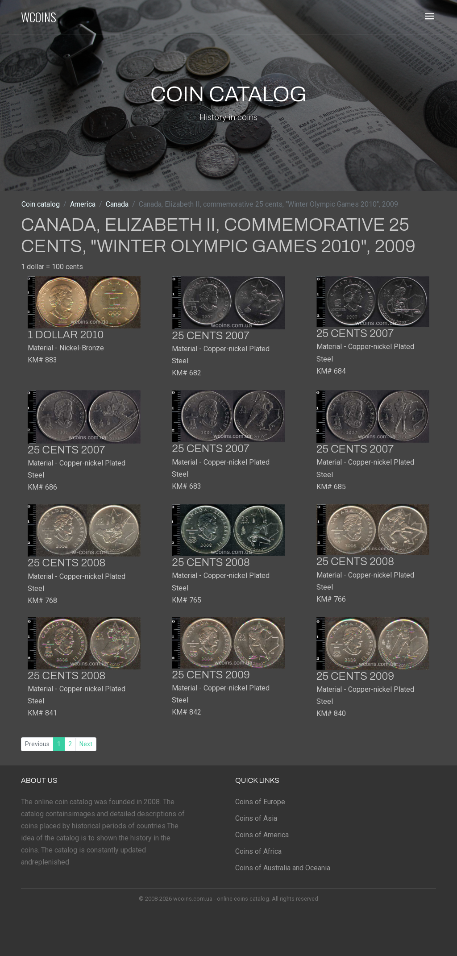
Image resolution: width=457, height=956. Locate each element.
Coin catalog (40, 204)
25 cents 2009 (210, 675)
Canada (117, 204)
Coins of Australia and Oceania (282, 868)
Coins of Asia (256, 818)
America (83, 204)
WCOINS (38, 17)
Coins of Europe (260, 802)
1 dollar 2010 (66, 335)
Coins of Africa (258, 851)
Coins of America (262, 835)
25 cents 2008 (66, 563)
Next (85, 744)
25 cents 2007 (210, 335)
